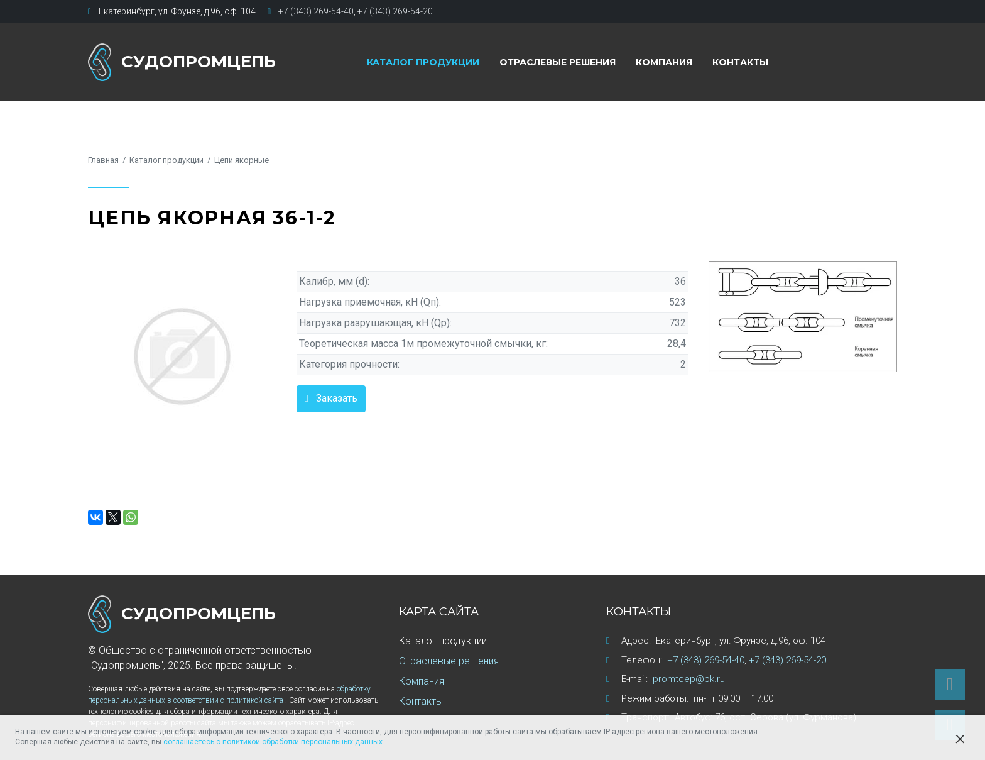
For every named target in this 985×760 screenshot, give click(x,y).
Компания (664, 62)
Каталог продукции (423, 62)
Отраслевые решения (557, 62)
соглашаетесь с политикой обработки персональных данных (273, 741)
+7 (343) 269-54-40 (316, 11)
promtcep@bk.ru (689, 679)
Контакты (740, 62)
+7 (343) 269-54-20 (395, 11)
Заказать (336, 398)
